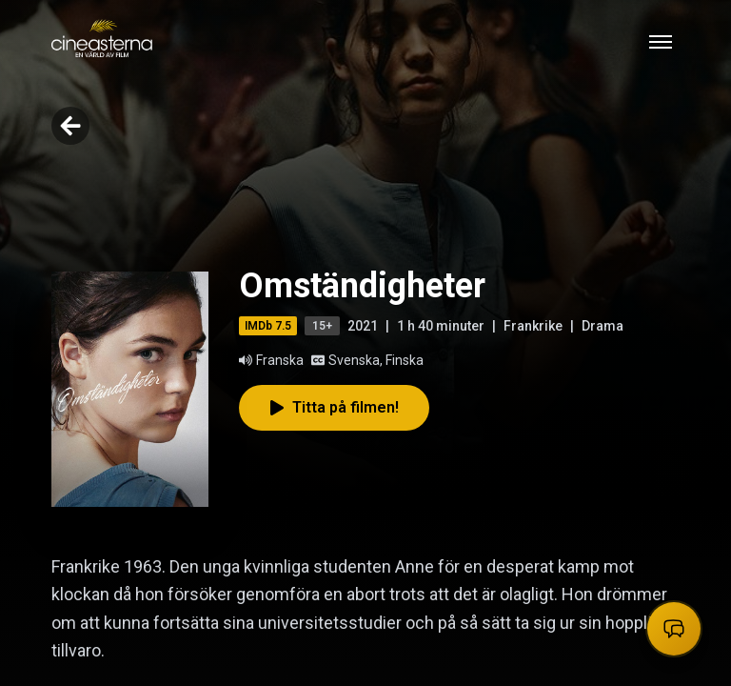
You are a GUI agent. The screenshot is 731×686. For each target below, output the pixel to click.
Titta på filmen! (334, 407)
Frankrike (533, 325)
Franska (271, 360)
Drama (602, 325)
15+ (322, 326)
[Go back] (70, 126)
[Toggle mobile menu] (661, 42)
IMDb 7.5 (268, 326)
